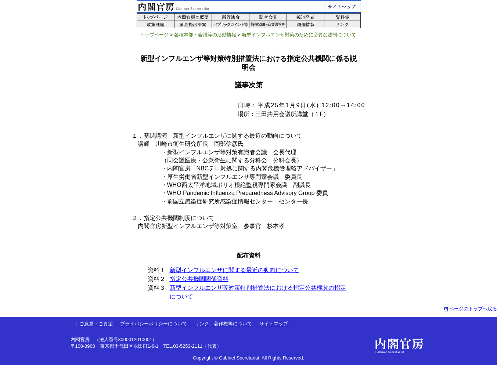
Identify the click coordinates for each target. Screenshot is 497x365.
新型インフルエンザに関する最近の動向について (234, 270)
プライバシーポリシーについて (153, 323)
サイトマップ (273, 323)
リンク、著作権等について (223, 323)
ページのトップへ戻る (473, 308)
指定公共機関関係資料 (199, 279)
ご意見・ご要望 (96, 323)
